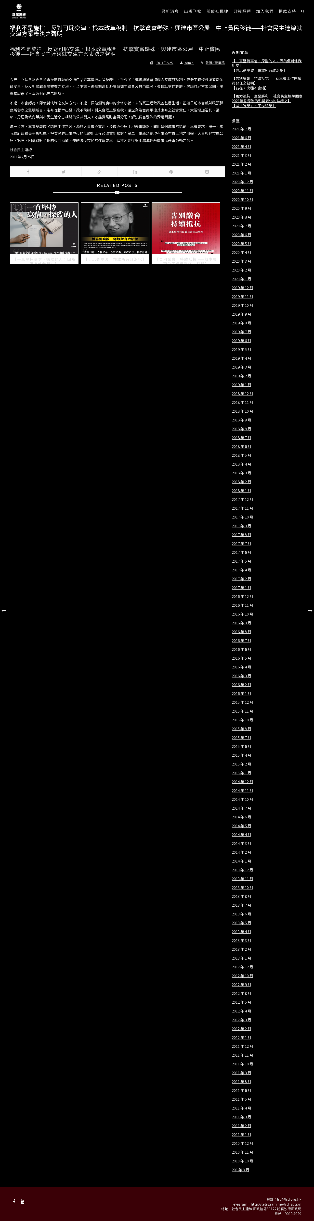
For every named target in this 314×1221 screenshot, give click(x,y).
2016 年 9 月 (241, 622)
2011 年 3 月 (241, 1116)
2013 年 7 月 (241, 905)
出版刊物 (193, 11)
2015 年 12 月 (242, 702)
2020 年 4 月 (241, 252)
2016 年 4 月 (241, 667)
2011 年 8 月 (241, 1081)
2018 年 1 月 (241, 490)
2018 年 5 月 (241, 455)
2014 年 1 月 (241, 861)
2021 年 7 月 (241, 128)
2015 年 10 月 (242, 719)
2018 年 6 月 (241, 446)
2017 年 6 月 (241, 552)
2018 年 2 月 (241, 481)
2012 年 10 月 (242, 975)
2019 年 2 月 (241, 375)
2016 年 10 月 (242, 614)
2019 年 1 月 (241, 384)
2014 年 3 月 (241, 843)
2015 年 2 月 (241, 764)
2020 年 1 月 (241, 278)
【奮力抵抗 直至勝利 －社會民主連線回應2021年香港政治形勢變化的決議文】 (267, 98)
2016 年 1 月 (241, 693)
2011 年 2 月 (241, 1125)
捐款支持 (287, 11)
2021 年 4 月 (241, 146)
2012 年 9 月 (241, 984)
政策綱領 (242, 11)
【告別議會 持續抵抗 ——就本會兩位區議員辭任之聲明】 (266, 81)
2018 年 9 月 (241, 420)
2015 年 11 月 (242, 711)
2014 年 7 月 (241, 808)
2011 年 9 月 (241, 1072)
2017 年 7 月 (241, 543)
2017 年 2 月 (241, 578)
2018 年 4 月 (241, 464)
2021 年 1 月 (241, 173)
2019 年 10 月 (242, 305)
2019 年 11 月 (242, 296)
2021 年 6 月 (241, 137)
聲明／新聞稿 (215, 62)
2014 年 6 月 (241, 816)
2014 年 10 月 (242, 799)
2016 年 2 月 (241, 684)
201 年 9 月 (240, 1169)
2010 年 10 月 (242, 1161)
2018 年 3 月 (241, 472)
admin (185, 62)
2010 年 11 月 (242, 1152)
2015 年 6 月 (241, 746)
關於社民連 (218, 11)
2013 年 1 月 (241, 958)
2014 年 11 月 (242, 790)
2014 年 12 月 (242, 781)
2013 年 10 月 (242, 887)
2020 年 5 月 (241, 243)
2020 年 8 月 (241, 217)
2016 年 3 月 (241, 675)
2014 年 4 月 (241, 834)
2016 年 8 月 (241, 631)
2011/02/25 (161, 62)
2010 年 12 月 (242, 1143)
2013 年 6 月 (241, 914)
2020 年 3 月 (241, 261)
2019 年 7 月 (241, 331)
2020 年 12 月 (242, 181)
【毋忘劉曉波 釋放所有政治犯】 (259, 70)
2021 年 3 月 (241, 155)
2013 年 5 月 (241, 922)
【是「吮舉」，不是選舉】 (254, 105)
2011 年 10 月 (242, 1063)
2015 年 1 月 (241, 772)
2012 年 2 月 (241, 1028)
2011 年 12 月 (242, 1046)
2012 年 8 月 (241, 993)
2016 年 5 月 (241, 658)
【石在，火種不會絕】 (250, 88)
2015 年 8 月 (241, 728)
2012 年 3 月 (241, 1019)
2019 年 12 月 (242, 287)
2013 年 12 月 (242, 869)
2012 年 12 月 (242, 966)
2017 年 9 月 (241, 525)
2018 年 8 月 (241, 428)
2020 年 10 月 (242, 199)
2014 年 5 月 (241, 825)
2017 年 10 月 (242, 517)
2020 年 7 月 (241, 225)
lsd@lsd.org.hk (289, 1199)
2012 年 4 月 (241, 1011)
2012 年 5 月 (241, 1002)
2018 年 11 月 (242, 402)
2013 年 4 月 (241, 931)
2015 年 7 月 (241, 737)
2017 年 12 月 (242, 499)
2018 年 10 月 (242, 411)
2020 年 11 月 (242, 190)
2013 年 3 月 (241, 940)
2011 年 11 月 (242, 1055)
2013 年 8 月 (241, 896)
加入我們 (265, 11)
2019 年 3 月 (241, 367)
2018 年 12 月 (242, 393)
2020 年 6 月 (241, 234)
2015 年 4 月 (241, 755)
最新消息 (170, 11)
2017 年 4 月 (241, 569)
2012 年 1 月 (241, 1037)
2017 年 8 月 (241, 534)
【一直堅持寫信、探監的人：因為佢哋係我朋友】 (267, 63)
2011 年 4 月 (241, 1108)
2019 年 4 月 (241, 358)
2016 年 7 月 (241, 640)
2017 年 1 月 (241, 587)
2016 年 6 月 (241, 649)
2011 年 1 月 (241, 1134)
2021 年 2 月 (241, 164)
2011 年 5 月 (241, 1099)
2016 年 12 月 (242, 596)
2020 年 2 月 (241, 270)
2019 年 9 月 (241, 314)
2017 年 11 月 (242, 508)
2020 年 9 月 (241, 208)
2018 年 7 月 (241, 437)
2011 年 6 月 (241, 1090)
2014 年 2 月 (241, 852)
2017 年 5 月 (241, 561)
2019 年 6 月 (241, 340)
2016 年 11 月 (242, 605)
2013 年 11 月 (242, 878)
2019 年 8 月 (241, 323)
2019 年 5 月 (241, 349)
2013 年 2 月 (241, 949)
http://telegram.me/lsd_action (276, 1204)
